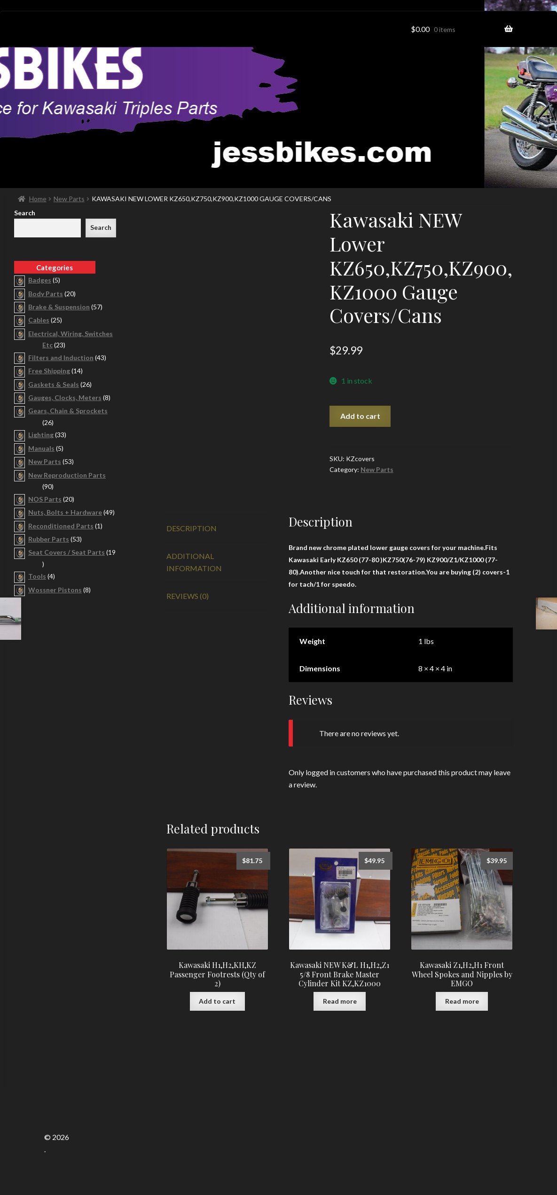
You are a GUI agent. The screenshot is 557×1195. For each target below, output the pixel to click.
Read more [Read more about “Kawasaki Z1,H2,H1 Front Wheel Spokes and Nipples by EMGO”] (462, 1001)
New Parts (69, 199)
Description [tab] (191, 528)
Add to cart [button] (217, 1001)
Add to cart (360, 415)
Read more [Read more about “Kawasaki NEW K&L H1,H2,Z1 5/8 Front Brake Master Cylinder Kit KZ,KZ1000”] (340, 1001)
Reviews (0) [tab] (187, 595)
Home (38, 199)
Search (24, 213)
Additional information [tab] (194, 562)
